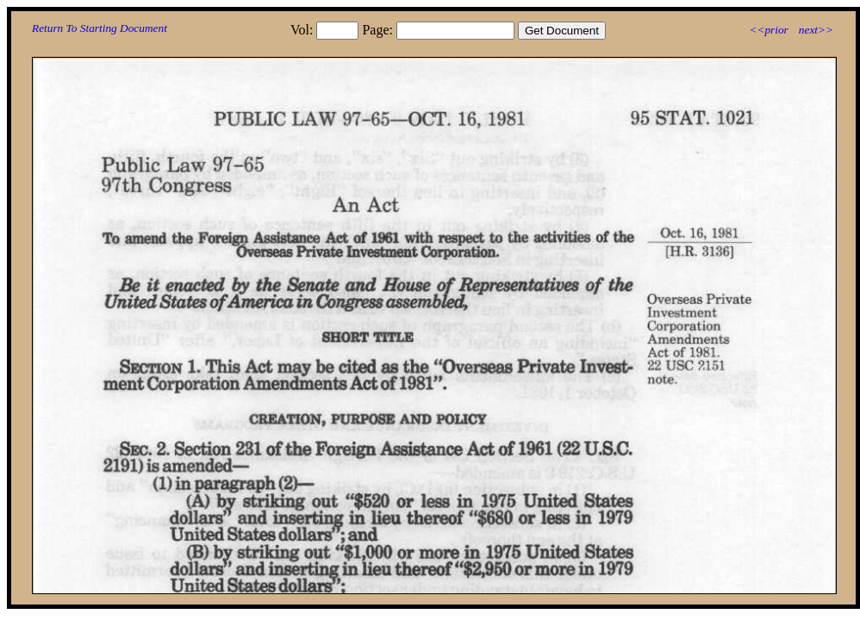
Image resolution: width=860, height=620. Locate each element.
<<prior (768, 29)
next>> (816, 29)
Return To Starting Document (99, 28)
